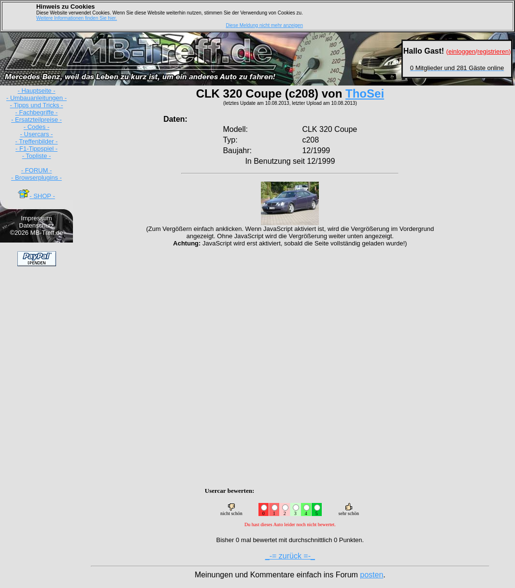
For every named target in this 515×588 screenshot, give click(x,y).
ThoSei (364, 93)
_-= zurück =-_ (290, 556)
